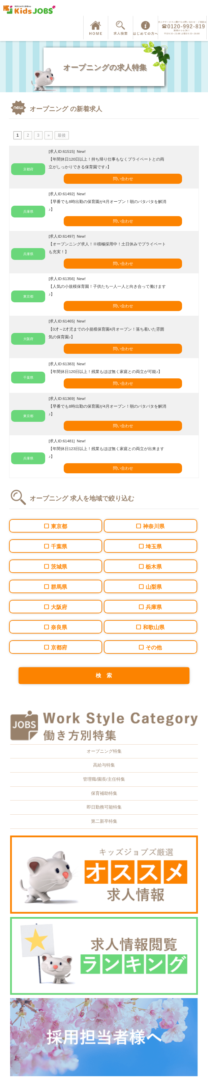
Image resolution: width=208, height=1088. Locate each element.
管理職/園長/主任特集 (104, 779)
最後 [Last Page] (62, 135)
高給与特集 (104, 765)
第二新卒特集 (104, 821)
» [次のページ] (49, 135)
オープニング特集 (104, 751)
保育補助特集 (104, 793)
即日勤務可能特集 (104, 807)
